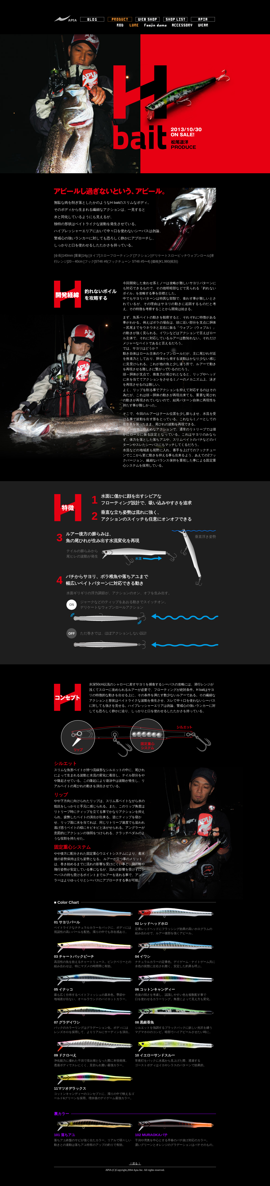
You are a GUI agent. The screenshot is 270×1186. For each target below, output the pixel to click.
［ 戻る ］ (135, 1163)
